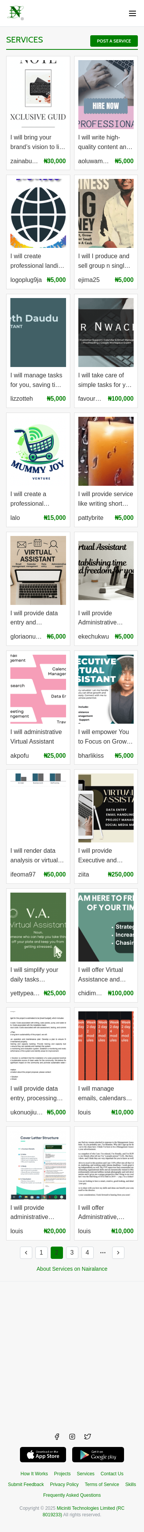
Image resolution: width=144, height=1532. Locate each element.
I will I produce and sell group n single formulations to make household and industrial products (103, 262)
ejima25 (89, 280)
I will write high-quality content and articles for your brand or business (104, 143)
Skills (130, 1484)
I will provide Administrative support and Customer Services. (105, 619)
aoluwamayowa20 (94, 161)
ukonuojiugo (26, 1112)
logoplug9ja (26, 280)
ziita (83, 874)
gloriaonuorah (26, 636)
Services (24, 39)
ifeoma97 (23, 874)
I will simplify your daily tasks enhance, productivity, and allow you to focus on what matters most (34, 976)
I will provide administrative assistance (29, 1213)
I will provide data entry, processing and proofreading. (34, 1094)
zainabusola (25, 161)
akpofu (19, 755)
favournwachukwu (91, 398)
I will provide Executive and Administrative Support (97, 856)
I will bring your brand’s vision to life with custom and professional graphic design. (37, 143)
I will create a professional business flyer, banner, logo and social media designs (33, 500)
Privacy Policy (64, 1484)
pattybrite (91, 517)
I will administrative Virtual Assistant (36, 737)
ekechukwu (93, 636)
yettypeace (25, 993)
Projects (62, 1473)
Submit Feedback (26, 1484)
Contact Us (112, 1473)
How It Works (34, 1473)
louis (84, 1112)
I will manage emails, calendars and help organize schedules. (102, 1094)
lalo (15, 517)
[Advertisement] (72, 1353)
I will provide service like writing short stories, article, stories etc (105, 500)
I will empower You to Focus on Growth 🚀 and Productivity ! (105, 738)
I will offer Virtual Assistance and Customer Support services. (103, 976)
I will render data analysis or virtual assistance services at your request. (37, 856)
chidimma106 (91, 993)
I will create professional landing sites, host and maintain (37, 262)
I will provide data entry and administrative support (34, 619)
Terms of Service (102, 1484)
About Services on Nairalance (71, 1269)
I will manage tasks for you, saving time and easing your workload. (37, 381)
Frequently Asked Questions (72, 1495)
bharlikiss (91, 755)
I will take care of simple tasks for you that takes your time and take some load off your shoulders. (105, 381)
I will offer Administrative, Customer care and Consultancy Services (104, 1213)
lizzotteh (21, 398)
